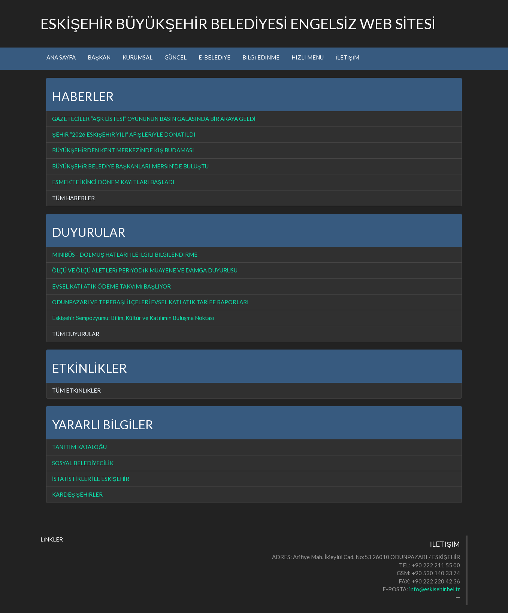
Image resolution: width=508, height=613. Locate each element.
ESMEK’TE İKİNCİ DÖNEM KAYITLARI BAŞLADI (113, 182)
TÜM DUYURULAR (75, 333)
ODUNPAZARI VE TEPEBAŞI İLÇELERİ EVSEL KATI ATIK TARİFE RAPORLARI (150, 302)
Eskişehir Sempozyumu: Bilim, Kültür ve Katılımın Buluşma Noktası (133, 317)
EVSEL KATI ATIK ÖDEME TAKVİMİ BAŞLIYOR (111, 286)
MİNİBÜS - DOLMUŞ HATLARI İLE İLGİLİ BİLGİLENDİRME (124, 254)
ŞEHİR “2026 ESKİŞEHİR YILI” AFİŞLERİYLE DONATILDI (124, 134)
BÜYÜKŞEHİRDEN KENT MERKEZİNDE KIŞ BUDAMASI (123, 150)
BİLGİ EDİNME (260, 57)
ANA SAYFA (61, 57)
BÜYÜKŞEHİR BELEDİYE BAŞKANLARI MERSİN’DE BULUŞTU (130, 166)
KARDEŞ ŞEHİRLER (77, 494)
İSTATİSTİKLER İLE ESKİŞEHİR (90, 478)
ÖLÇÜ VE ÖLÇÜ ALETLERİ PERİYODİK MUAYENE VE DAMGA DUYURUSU (145, 270)
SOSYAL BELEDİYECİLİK (83, 463)
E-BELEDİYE (214, 57)
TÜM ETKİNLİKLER (76, 390)
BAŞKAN (99, 57)
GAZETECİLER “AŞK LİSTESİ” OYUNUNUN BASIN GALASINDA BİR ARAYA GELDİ (153, 118)
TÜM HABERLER (73, 198)
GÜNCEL (175, 57)
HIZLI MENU (307, 57)
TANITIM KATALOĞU (79, 446)
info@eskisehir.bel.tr (434, 589)
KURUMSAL (137, 57)
